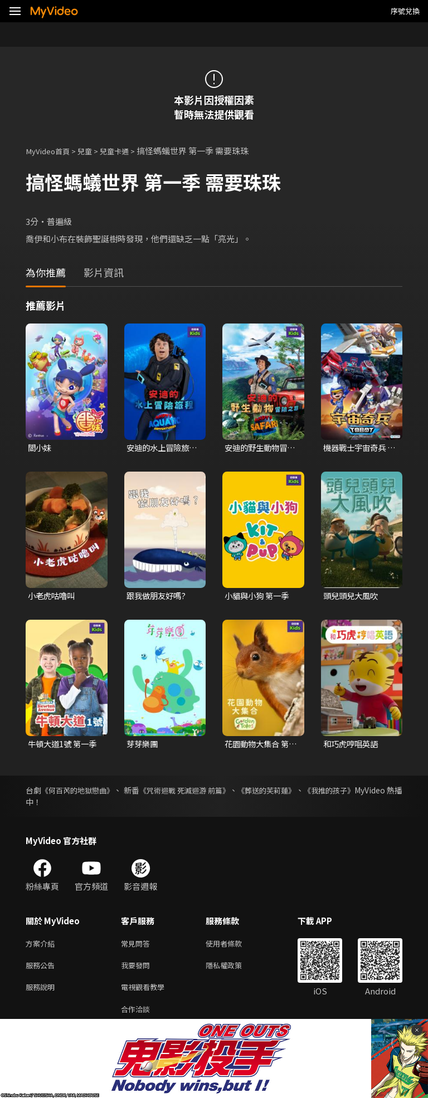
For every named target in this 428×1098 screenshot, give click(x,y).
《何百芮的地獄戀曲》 (85, 792)
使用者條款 (233, 946)
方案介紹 (42, 946)
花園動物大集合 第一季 (259, 746)
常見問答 (137, 946)
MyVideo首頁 (51, 150)
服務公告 (42, 970)
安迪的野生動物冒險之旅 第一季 (258, 448)
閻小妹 (40, 448)
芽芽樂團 (143, 746)
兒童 (92, 150)
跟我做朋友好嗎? (158, 597)
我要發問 (137, 970)
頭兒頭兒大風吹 (352, 597)
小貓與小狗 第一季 (259, 597)
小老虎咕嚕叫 (53, 597)
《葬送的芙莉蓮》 (304, 792)
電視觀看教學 (146, 993)
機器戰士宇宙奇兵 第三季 (356, 448)
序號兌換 (405, 11)
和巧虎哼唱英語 (352, 746)
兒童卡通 (125, 150)
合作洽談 (137, 1016)
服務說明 (42, 993)
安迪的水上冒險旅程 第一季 (160, 448)
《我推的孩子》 (375, 792)
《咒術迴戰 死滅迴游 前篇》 (210, 792)
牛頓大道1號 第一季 (60, 746)
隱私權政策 (233, 970)
